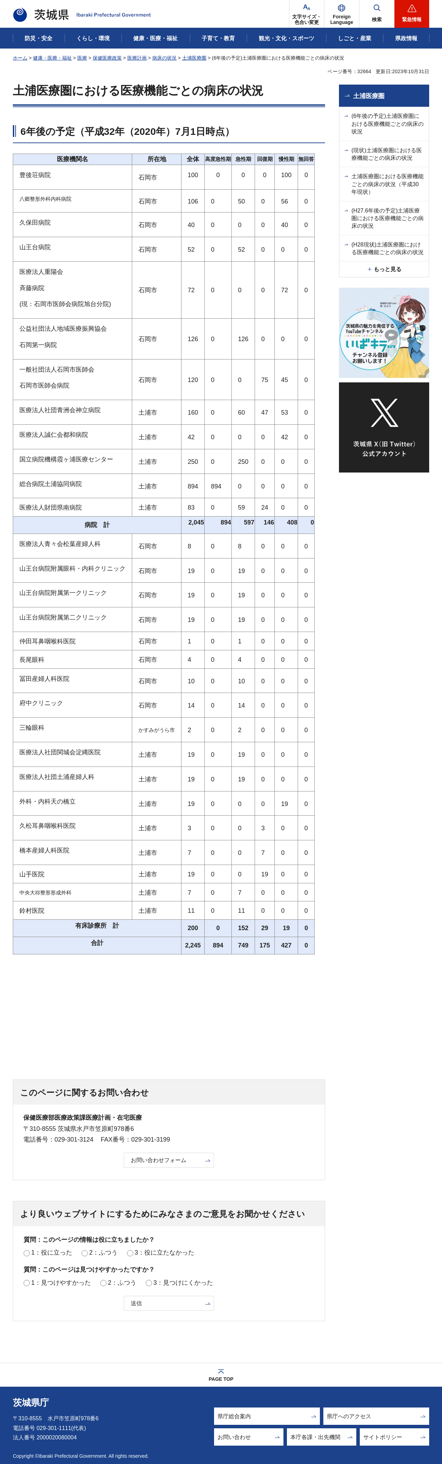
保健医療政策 (107, 58)
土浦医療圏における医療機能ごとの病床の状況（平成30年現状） (387, 184)
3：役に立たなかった (164, 1252)
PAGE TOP (221, 1379)
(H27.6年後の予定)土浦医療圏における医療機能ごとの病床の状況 (387, 218)
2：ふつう (103, 1252)
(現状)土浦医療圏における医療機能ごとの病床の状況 (386, 154)
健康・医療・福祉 (52, 58)
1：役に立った (51, 1252)
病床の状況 (164, 58)
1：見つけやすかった (61, 1282)
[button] (341, 14)
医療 (82, 58)
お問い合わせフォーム (158, 1160)
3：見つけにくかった (183, 1282)
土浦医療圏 (194, 58)
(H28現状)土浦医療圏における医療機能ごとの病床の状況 (387, 248)
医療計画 (137, 58)
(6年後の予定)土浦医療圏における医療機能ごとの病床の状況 (387, 124)
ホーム (20, 58)
